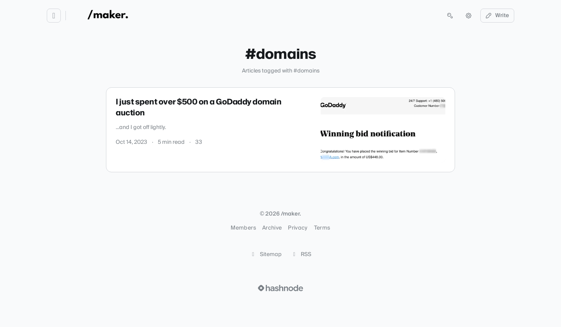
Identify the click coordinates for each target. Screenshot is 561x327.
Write (497, 15)
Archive (272, 228)
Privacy (297, 228)
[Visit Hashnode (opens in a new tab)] (280, 288)
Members (243, 228)
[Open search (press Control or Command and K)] (450, 16)
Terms (322, 228)
